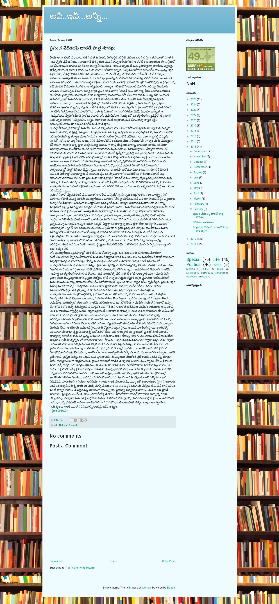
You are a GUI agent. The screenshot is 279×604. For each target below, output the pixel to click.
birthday (205, 272)
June (197, 182)
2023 (193, 109)
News (204, 276)
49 (194, 56)
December (200, 151)
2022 (193, 115)
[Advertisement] (112, 542)
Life (216, 259)
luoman (146, 587)
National (63, 425)
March (198, 198)
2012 (193, 238)
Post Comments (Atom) (80, 567)
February (199, 203)
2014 (193, 141)
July (196, 177)
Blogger (171, 587)
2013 (193, 146)
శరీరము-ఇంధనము (203, 222)
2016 (193, 130)
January (199, 209)
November (200, 156)
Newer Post (57, 561)
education (191, 276)
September (200, 167)
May (196, 188)
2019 (193, 125)
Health (220, 269)
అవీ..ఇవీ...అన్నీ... (79, 16)
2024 (193, 104)
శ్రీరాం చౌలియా (59, 410)
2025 (193, 99)
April (197, 193)
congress (220, 272)
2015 (193, 136)
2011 (193, 244)
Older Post (168, 561)
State (217, 265)
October (199, 161)
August (198, 172)
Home (113, 561)
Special (73, 425)
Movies (190, 269)
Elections (191, 272)
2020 (193, 120)
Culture (206, 269)
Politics (193, 264)
